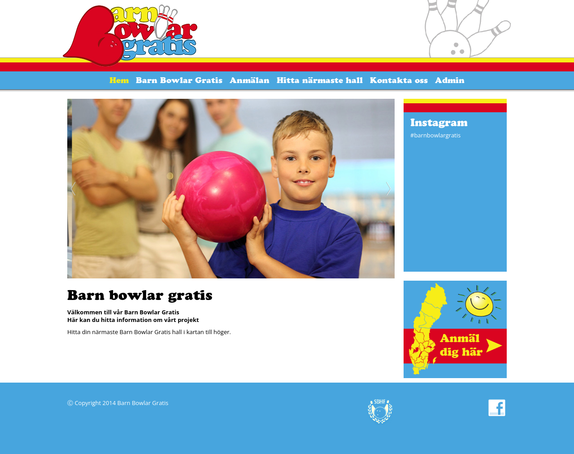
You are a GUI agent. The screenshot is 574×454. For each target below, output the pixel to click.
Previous (74, 188)
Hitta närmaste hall (320, 80)
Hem (119, 80)
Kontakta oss (399, 80)
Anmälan (250, 80)
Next (388, 188)
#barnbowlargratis (435, 135)
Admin (450, 80)
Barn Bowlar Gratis (179, 80)
